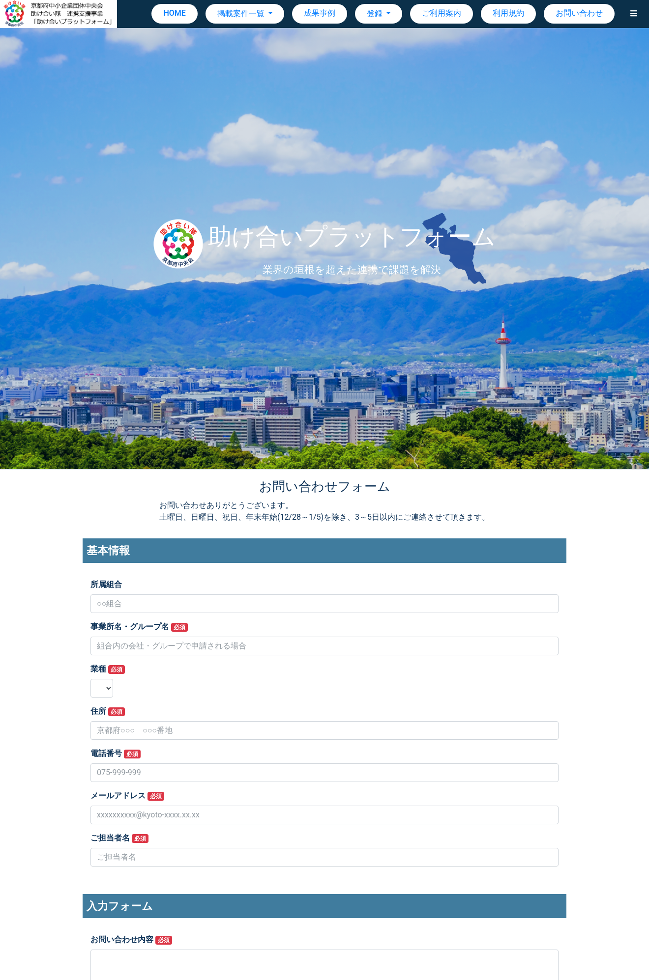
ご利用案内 (441, 13)
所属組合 (106, 584)
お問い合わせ (579, 13)
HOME (174, 13)
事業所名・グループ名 (139, 627)
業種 (107, 669)
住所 (107, 711)
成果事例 (319, 13)
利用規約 (508, 13)
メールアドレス (127, 796)
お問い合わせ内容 (131, 940)
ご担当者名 (119, 838)
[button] (633, 14)
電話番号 (115, 753)
